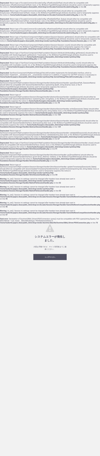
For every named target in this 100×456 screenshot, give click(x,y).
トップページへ (50, 257)
